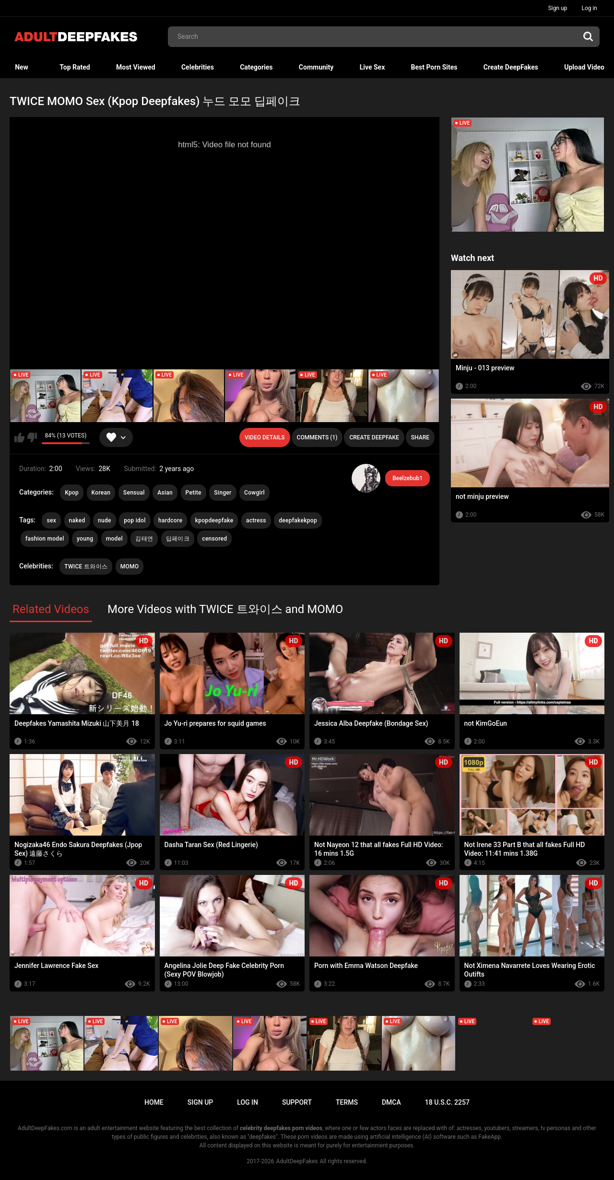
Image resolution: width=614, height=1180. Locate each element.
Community (316, 67)
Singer (222, 492)
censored (214, 538)
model (114, 538)
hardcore (170, 520)
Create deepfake (374, 437)
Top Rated (74, 67)
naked (77, 520)
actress (256, 520)
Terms (347, 1102)
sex (51, 520)
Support (297, 1102)
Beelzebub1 (407, 478)
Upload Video (584, 67)
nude (104, 520)
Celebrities (197, 67)
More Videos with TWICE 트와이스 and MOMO (225, 609)
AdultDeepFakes (297, 1161)
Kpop (72, 492)
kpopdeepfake (214, 520)
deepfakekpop (298, 520)
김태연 (144, 538)
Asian (165, 492)
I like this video (19, 437)
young (85, 538)
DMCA (391, 1102)
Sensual (134, 492)
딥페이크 (177, 538)
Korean (101, 492)
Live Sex (372, 67)
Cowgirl (254, 492)
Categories (256, 67)
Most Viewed (135, 67)
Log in (589, 8)
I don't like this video (32, 437)
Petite (193, 492)
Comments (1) (317, 437)
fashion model (44, 538)
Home (154, 1102)
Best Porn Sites (434, 67)
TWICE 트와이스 (85, 566)
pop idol (134, 520)
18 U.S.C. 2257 (447, 1102)
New (21, 67)
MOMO (129, 566)
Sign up (557, 8)
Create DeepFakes (511, 67)
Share (420, 437)
